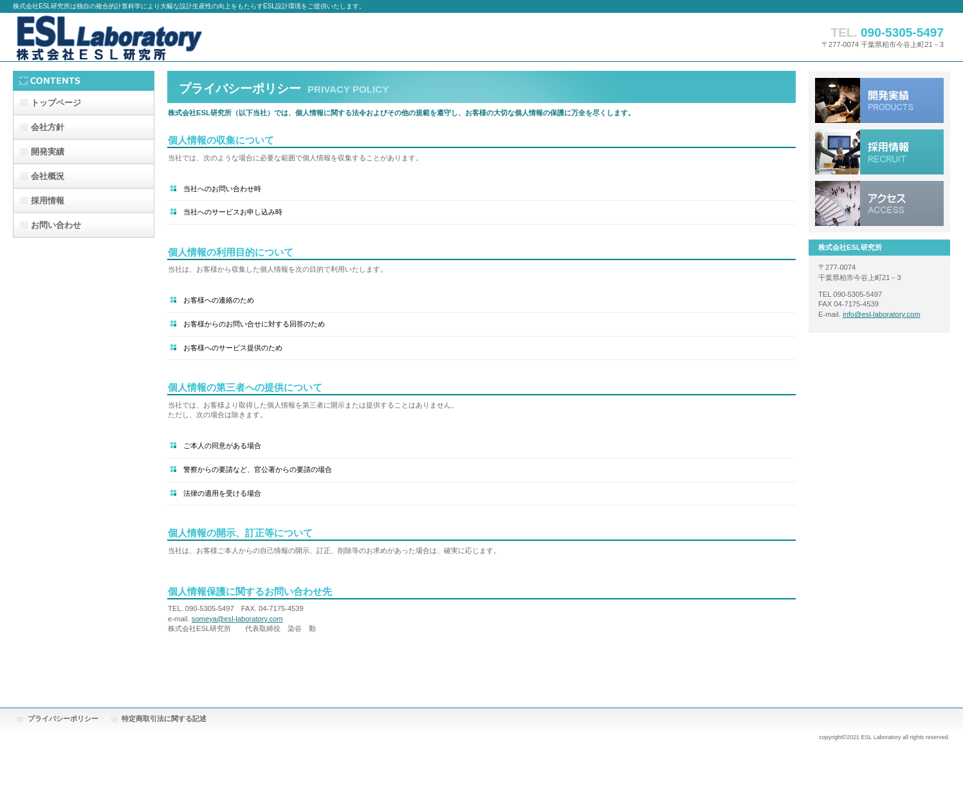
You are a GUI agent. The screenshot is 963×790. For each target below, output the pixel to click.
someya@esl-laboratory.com (237, 619)
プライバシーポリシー (63, 718)
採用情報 (879, 151)
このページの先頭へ (755, 668)
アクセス (879, 203)
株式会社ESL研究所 (141, 37)
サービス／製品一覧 (879, 100)
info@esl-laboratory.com (882, 314)
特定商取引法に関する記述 (164, 718)
